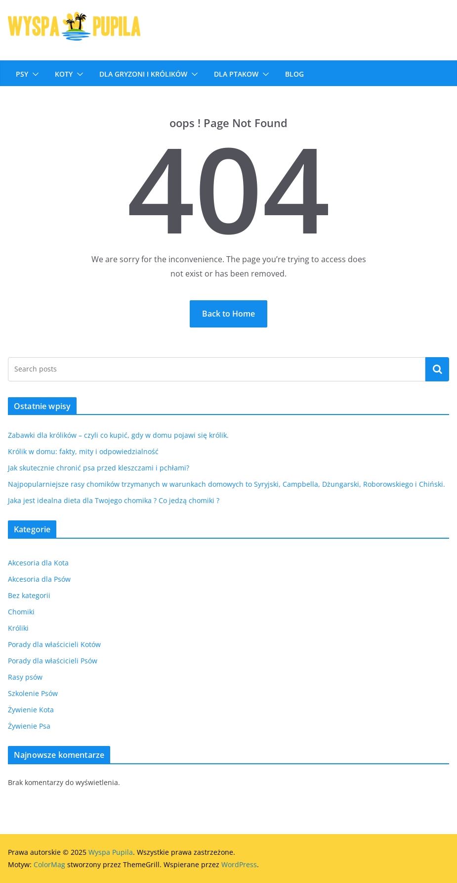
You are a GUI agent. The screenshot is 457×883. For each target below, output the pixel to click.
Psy (22, 74)
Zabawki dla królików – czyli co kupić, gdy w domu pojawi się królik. (118, 435)
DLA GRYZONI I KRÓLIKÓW (143, 74)
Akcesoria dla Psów (39, 579)
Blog (294, 74)
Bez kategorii (29, 595)
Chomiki (21, 611)
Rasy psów (25, 677)
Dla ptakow (236, 74)
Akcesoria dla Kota (38, 562)
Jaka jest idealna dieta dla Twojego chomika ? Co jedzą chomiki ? (113, 500)
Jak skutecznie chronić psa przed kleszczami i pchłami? (98, 467)
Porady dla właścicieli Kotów (54, 644)
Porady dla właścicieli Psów (52, 660)
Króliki (18, 628)
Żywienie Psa (29, 726)
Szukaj (437, 369)
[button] (33, 74)
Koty (64, 74)
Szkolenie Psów (33, 693)
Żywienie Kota (31, 709)
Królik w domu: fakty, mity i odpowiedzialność (83, 451)
